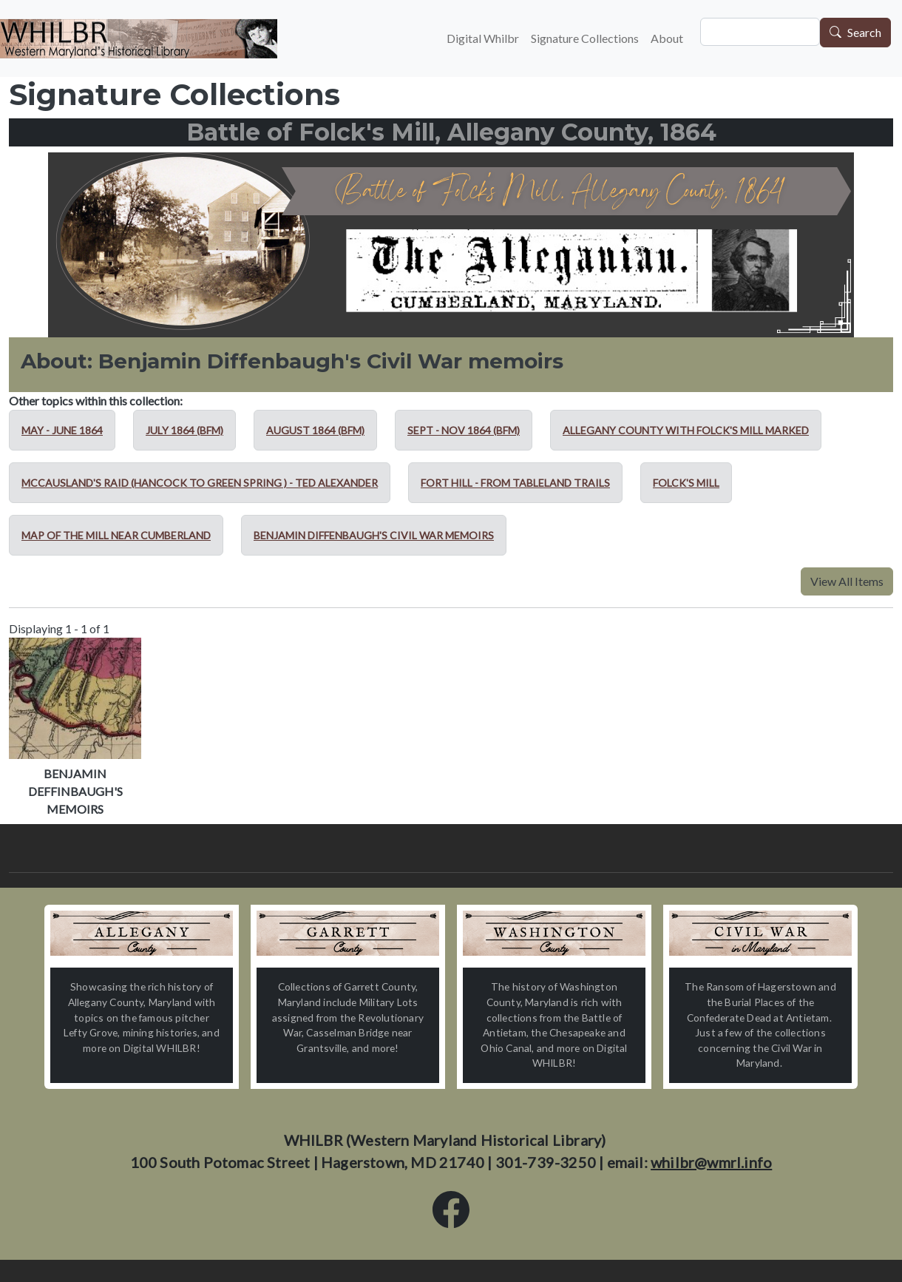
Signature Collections (585, 38)
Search (864, 33)
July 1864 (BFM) (184, 430)
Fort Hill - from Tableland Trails (515, 482)
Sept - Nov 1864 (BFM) (463, 430)
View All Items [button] (847, 581)
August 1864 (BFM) (315, 430)
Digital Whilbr (483, 38)
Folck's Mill (686, 482)
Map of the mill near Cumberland (116, 535)
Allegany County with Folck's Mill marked (686, 430)
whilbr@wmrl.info (711, 1162)
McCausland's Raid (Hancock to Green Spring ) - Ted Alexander (199, 482)
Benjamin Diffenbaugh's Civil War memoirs (374, 535)
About (667, 38)
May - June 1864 (62, 430)
